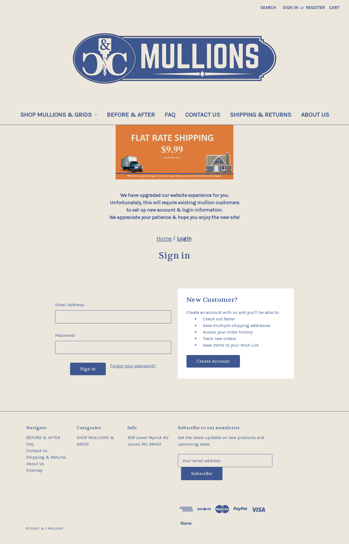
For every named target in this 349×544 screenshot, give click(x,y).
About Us (315, 114)
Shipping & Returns (260, 114)
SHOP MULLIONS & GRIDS (58, 114)
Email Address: (70, 304)
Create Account (213, 361)
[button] (174, 152)
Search (268, 7)
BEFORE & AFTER (131, 114)
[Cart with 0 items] (334, 7)
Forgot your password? (133, 365)
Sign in (290, 7)
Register (315, 7)
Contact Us (202, 114)
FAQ (170, 114)
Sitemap (34, 470)
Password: (65, 335)
